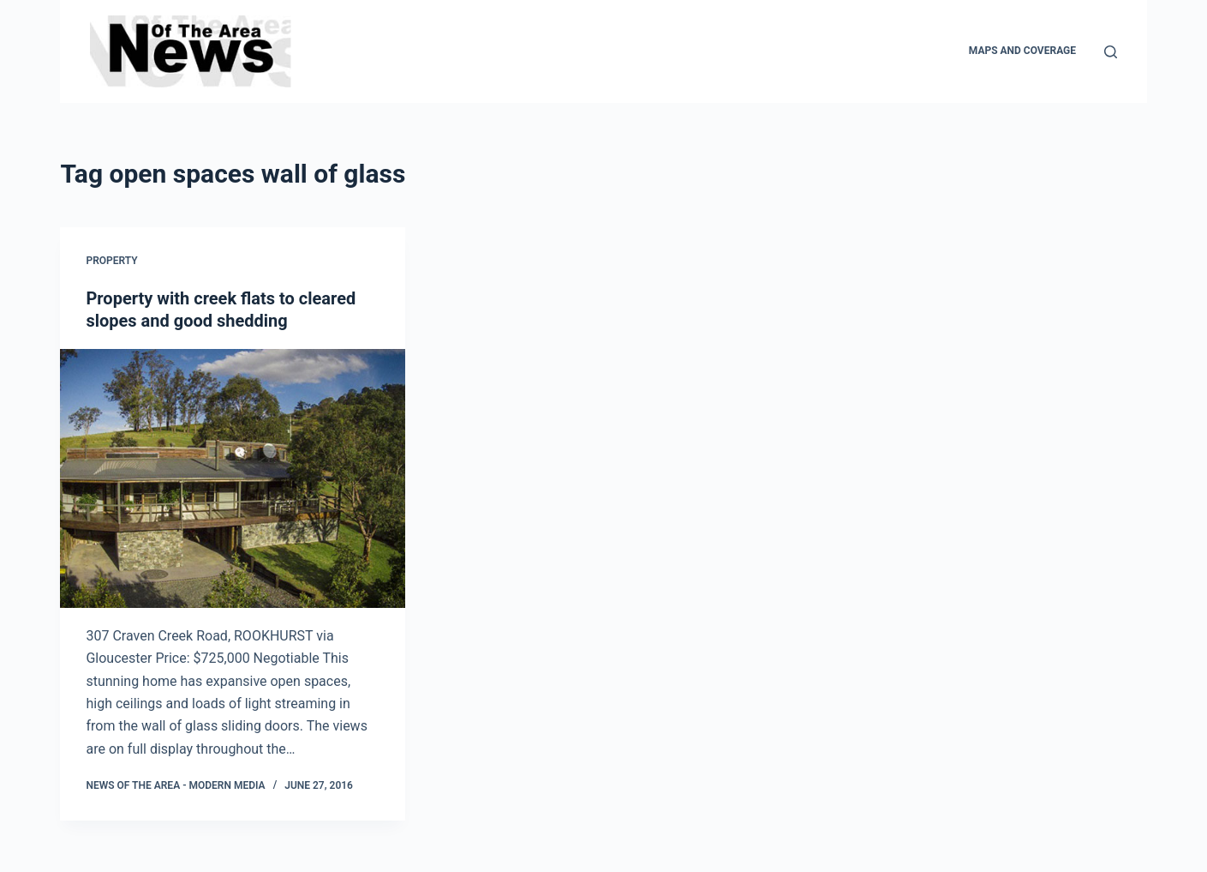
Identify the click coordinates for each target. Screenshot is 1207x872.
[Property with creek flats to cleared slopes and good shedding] (232, 478)
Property (111, 261)
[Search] (1110, 51)
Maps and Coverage (1022, 51)
